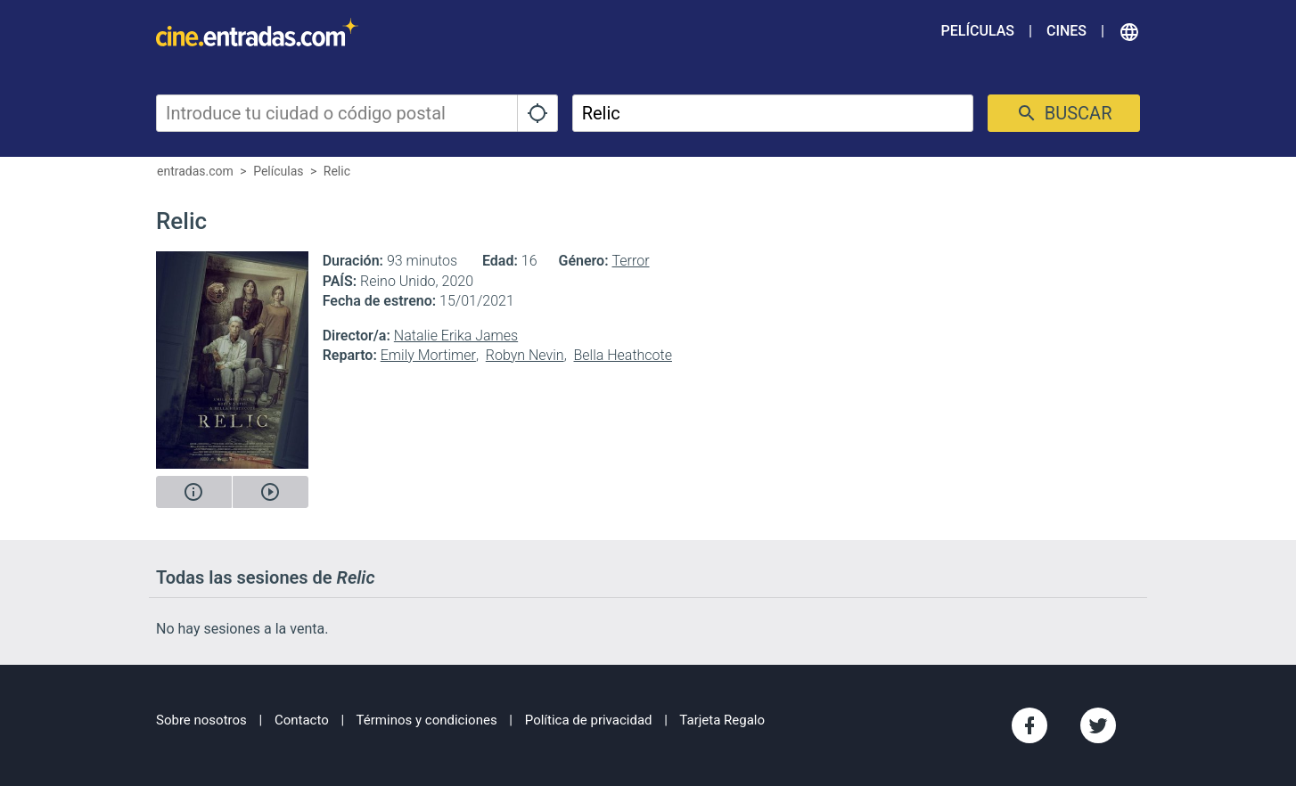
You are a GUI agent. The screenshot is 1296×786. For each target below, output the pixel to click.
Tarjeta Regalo (722, 720)
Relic (337, 171)
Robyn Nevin (525, 355)
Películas (977, 30)
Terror (631, 260)
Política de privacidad (588, 720)
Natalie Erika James (456, 335)
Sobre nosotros (201, 720)
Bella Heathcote (623, 355)
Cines (1066, 30)
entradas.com (195, 171)
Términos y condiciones (427, 720)
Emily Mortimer (428, 355)
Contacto (302, 720)
